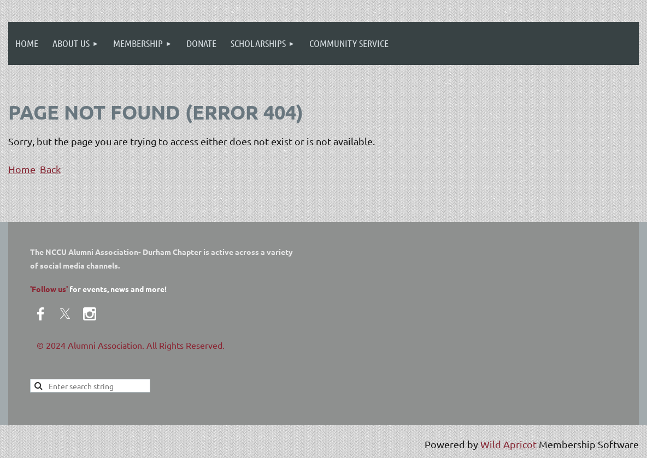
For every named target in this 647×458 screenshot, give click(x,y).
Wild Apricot (508, 444)
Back (50, 169)
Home (22, 169)
